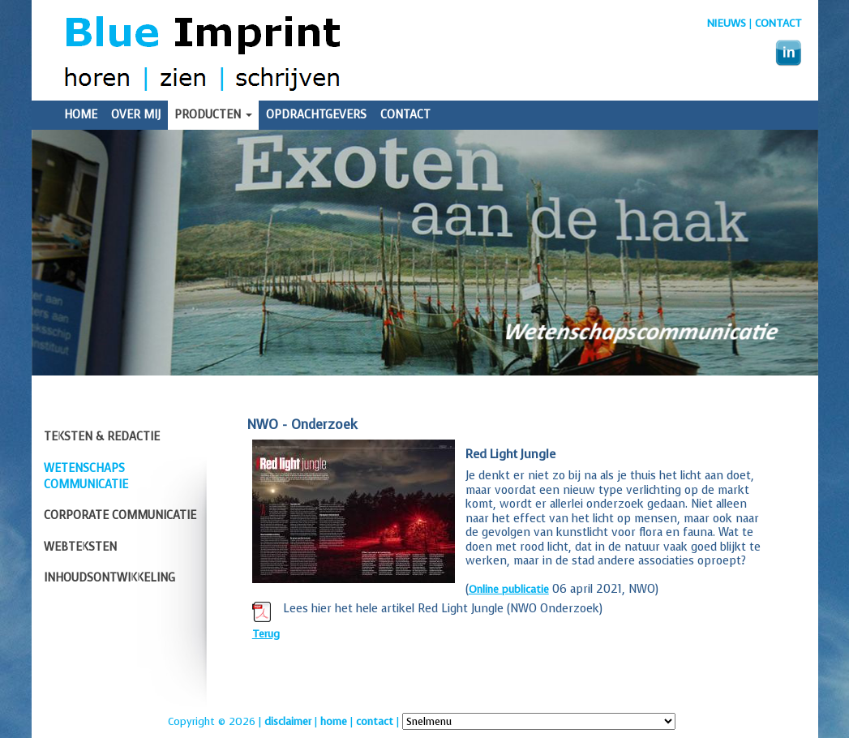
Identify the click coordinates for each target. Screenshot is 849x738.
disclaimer (287, 721)
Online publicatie (509, 589)
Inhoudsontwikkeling (109, 578)
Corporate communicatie (120, 515)
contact (374, 721)
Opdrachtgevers (316, 114)
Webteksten (80, 547)
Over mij (136, 114)
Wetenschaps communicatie (86, 476)
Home (80, 114)
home (333, 721)
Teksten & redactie (102, 436)
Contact (778, 23)
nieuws (726, 23)
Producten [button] (213, 114)
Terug (266, 634)
